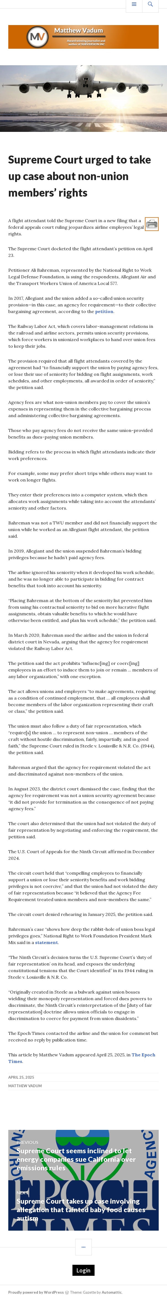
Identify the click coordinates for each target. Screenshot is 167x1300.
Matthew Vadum (25, 1086)
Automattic (112, 1292)
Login (83, 1270)
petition (104, 311)
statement (46, 942)
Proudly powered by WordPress (36, 1292)
